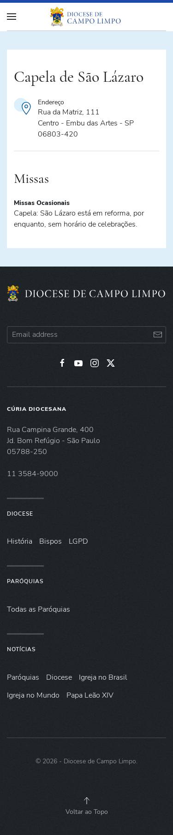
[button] (87, 800)
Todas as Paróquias (38, 609)
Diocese (20, 513)
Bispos (50, 541)
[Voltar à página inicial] (86, 16)
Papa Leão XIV (89, 695)
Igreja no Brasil (103, 677)
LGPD (78, 541)
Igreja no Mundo (33, 695)
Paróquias (25, 581)
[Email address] (86, 334)
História (19, 541)
